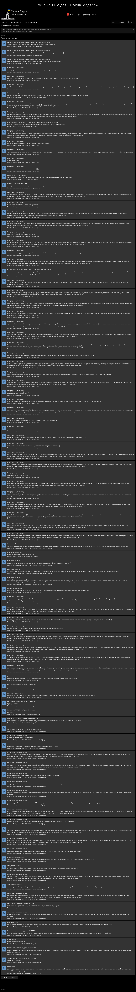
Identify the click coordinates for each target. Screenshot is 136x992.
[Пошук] (131, 22)
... (8, 676)
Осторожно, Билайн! (13, 544)
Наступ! (13, 977)
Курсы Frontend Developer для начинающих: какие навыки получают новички (26, 29)
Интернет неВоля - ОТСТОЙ (16, 693)
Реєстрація (16, 25)
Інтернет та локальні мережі (44, 548)
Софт (36, 179)
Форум (4, 22)
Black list (37, 188)
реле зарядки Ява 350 (14, 552)
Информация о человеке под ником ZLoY (20, 903)
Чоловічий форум (41, 97)
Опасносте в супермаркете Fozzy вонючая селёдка (23, 718)
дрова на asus (11, 939)
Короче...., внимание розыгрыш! (17, 183)
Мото (36, 556)
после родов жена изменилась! (17, 727)
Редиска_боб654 (12, 922)
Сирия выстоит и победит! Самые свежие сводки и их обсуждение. (28, 42)
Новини (37, 126)
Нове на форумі (16, 22)
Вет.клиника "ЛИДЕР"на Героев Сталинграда (21, 684)
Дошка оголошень (31, 22)
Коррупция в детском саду (15, 67)
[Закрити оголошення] (133, 30)
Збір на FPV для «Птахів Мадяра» (68, 5)
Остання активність (6, 25)
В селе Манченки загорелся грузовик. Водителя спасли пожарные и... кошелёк (32, 122)
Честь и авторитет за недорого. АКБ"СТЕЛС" (21, 931)
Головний (38, 592)
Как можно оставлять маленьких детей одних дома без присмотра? (29, 269)
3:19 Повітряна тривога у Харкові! (83, 14)
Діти (38, 72)
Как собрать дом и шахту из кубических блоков (17, 31)
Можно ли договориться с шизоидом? (19, 93)
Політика (39, 46)
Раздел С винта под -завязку (16, 175)
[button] (8, 22)
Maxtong (9, 46)
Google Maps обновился (15, 588)
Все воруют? (11, 966)
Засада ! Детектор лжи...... (15, 857)
